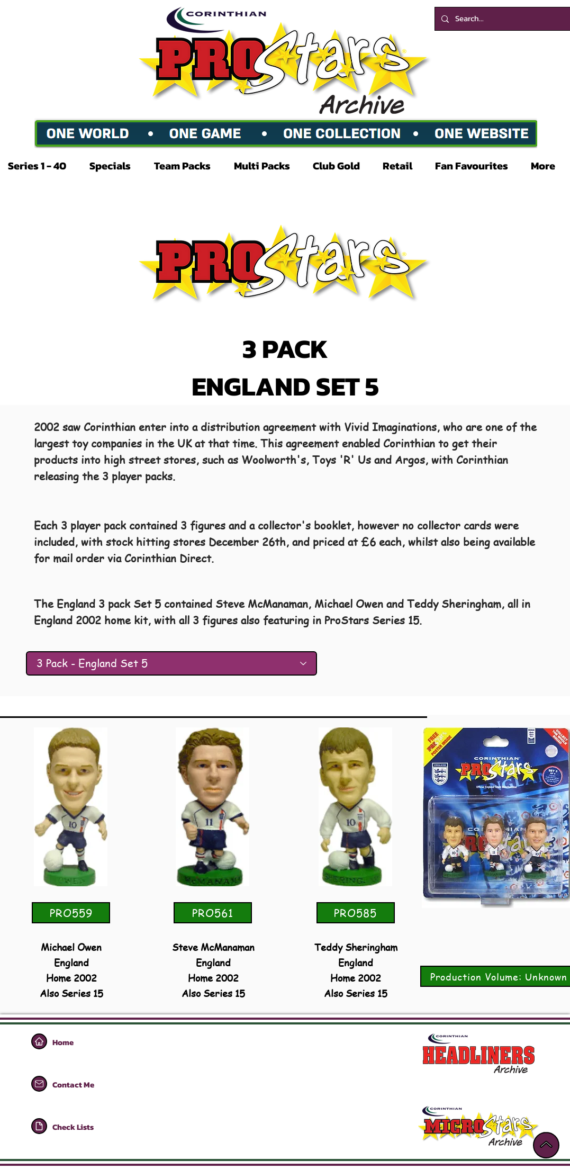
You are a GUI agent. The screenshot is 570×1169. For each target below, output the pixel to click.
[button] (41, 166)
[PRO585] (355, 912)
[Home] (39, 1041)
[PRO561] (213, 912)
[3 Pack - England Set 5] (171, 663)
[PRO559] (71, 912)
